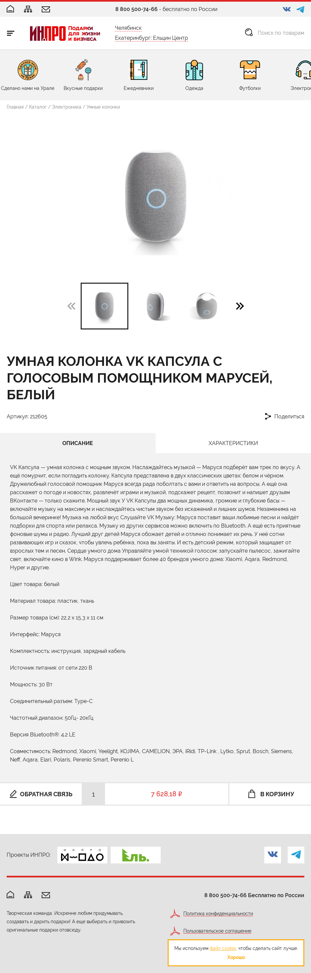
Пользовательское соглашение (217, 931)
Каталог (38, 107)
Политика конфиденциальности (218, 913)
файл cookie (223, 948)
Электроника (66, 107)
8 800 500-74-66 (136, 9)
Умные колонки (103, 107)
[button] (240, 305)
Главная (15, 107)
